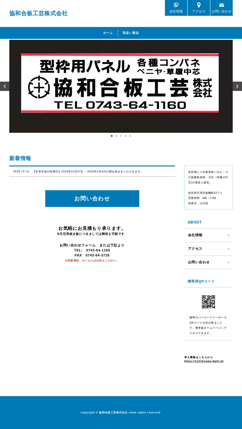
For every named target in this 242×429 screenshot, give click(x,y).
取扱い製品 (131, 32)
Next (237, 86)
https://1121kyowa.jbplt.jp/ (204, 361)
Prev (4, 86)
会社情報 (176, 11)
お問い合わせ (221, 11)
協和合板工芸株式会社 (38, 13)
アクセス (199, 11)
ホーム (108, 32)
